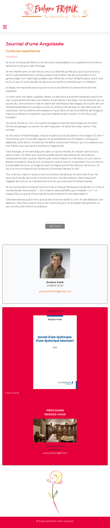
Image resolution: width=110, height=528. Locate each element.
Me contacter (66, 521)
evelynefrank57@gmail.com (55, 291)
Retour (55, 226)
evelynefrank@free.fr (55, 453)
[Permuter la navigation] (5, 27)
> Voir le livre (12, 393)
